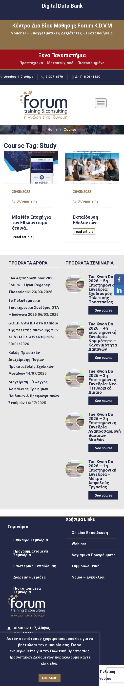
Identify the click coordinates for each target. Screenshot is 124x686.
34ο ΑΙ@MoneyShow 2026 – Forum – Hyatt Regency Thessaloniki (33, 285)
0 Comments (27, 201)
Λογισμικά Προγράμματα (94, 555)
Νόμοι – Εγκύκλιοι (88, 577)
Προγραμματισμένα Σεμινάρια (30, 553)
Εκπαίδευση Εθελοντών (85, 219)
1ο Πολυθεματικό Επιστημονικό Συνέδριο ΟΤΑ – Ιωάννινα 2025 (33, 307)
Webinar (79, 544)
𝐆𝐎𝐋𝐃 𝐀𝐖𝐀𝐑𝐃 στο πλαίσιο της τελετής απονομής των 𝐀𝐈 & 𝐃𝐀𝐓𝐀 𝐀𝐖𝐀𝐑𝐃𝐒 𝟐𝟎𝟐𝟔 (33, 330)
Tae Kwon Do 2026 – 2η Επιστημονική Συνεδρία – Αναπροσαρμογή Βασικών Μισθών (103, 427)
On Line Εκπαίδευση (90, 532)
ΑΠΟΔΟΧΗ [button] (49, 678)
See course (103, 310)
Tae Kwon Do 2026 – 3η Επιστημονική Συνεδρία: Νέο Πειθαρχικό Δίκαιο (102, 382)
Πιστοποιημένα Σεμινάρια (27, 590)
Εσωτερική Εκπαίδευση (34, 566)
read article (22, 237)
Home (53, 130)
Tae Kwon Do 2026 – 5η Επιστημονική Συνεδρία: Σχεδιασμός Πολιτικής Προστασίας (102, 289)
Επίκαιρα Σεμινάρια (30, 540)
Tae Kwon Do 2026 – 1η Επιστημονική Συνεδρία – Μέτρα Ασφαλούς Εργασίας (102, 474)
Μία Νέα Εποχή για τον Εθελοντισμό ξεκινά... (31, 222)
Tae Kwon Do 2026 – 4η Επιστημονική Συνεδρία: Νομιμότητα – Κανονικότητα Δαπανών (102, 336)
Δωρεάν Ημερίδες (29, 577)
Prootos (104, 679)
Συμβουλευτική (86, 566)
